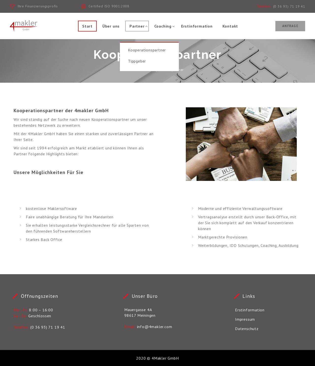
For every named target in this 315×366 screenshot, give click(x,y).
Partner (137, 26)
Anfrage (290, 26)
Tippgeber (137, 61)
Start (87, 26)
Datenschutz (247, 328)
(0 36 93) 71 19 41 (289, 6)
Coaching (163, 26)
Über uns (111, 26)
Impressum (245, 319)
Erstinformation (197, 26)
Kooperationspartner (147, 50)
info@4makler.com (154, 326)
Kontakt (230, 26)
